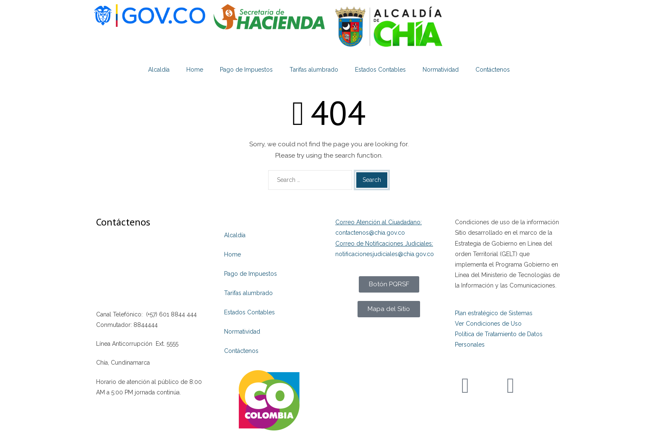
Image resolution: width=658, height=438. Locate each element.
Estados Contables (380, 69)
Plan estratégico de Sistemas (494, 313)
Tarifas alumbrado (314, 69)
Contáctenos (492, 69)
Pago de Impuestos (246, 69)
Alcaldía (159, 69)
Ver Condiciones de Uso (488, 323)
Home (194, 69)
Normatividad (441, 69)
